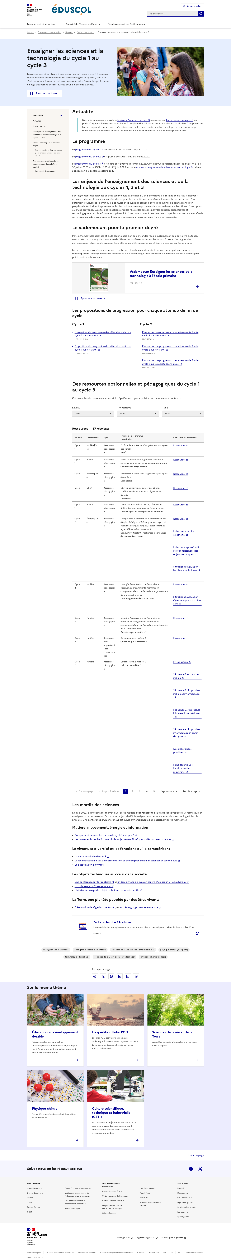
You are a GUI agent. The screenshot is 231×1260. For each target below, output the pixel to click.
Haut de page (196, 1148)
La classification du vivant (89, 858)
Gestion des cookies (87, 1246)
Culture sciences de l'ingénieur (115, 1189)
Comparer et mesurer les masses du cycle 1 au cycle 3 (105, 828)
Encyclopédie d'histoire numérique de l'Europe (112, 1200)
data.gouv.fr (123, 1231)
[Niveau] (93, 413)
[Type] (183, 413)
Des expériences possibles (182, 744)
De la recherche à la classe (112, 916)
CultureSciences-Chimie (112, 1184)
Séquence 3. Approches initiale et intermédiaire (186, 705)
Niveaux (69, 32)
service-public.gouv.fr (172, 1231)
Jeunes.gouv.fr (183, 1205)
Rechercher (201, 14)
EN (172, 1246)
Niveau (76, 407)
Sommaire (38, 115)
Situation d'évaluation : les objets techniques (186, 561)
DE (164, 1246)
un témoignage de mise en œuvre (139, 901)
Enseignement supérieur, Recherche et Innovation (75, 1196)
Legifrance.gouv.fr (185, 1196)
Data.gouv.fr (182, 1186)
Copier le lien (136, 970)
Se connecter (194, 6)
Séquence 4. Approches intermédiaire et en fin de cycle (186, 726)
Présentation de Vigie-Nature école (94, 901)
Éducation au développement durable (55, 1027)
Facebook (190, 1162)
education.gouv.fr (34, 1181)
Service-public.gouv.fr (186, 1200)
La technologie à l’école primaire (93, 879)
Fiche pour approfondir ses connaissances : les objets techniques (186, 544)
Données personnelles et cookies (60, 1246)
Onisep (30, 1191)
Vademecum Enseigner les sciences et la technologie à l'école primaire (161, 273)
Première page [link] (86, 784)
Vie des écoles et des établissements (126, 24)
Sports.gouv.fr (183, 1210)
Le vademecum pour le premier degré (46, 144)
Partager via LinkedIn (120, 970)
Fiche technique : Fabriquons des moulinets (183, 761)
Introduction (180, 655)
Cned (29, 1196)
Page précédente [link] (110, 784)
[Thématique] (138, 413)
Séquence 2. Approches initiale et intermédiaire (186, 685)
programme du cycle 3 (88, 163)
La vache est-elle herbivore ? (90, 850)
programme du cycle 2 (88, 156)
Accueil (30, 32)
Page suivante (167, 784)
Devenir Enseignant (35, 1186)
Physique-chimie (44, 1102)
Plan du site (154, 1246)
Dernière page (190, 784)
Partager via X (103, 970)
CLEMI (30, 1205)
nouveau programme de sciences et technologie (163, 167)
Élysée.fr (181, 1181)
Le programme (39, 126)
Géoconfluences (109, 1206)
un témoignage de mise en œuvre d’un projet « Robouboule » (152, 875)
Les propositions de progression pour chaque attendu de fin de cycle (48, 153)
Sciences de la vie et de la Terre (172, 1027)
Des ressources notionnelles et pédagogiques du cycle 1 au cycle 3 (46, 164)
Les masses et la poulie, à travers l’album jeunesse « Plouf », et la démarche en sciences (123, 833)
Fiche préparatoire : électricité (184, 526)
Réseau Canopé (33, 1200)
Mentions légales (34, 1246)
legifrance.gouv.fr (146, 1231)
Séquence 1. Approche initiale (186, 669)
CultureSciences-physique (113, 1194)
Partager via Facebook (95, 970)
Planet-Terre (145, 1186)
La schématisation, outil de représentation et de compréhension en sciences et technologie (126, 854)
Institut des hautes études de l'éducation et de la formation (77, 1188)
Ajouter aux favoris (48, 93)
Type (165, 407)
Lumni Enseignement (178, 120)
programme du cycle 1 (87, 149)
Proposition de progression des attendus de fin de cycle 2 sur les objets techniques (170, 362)
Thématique (124, 407)
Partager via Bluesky (111, 970)
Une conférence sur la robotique (93, 875)
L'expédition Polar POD (110, 1025)
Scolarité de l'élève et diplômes (81, 24)
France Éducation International (78, 1181)
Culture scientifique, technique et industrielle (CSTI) (111, 1106)
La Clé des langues (147, 1181)
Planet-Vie (144, 1191)
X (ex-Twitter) (200, 1162)
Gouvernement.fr (184, 1191)
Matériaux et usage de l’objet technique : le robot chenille (107, 883)
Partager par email (128, 970)
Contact (141, 1246)
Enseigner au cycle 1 (85, 32)
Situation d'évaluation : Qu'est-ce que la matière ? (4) (187, 594)
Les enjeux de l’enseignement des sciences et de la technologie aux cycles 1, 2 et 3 (47, 134)
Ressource (179, 439)
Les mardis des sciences (45, 171)
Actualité (37, 121)
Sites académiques (72, 1202)
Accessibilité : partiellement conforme (116, 1246)
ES (179, 1246)
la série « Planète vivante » (132, 120)
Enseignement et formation (41, 24)
